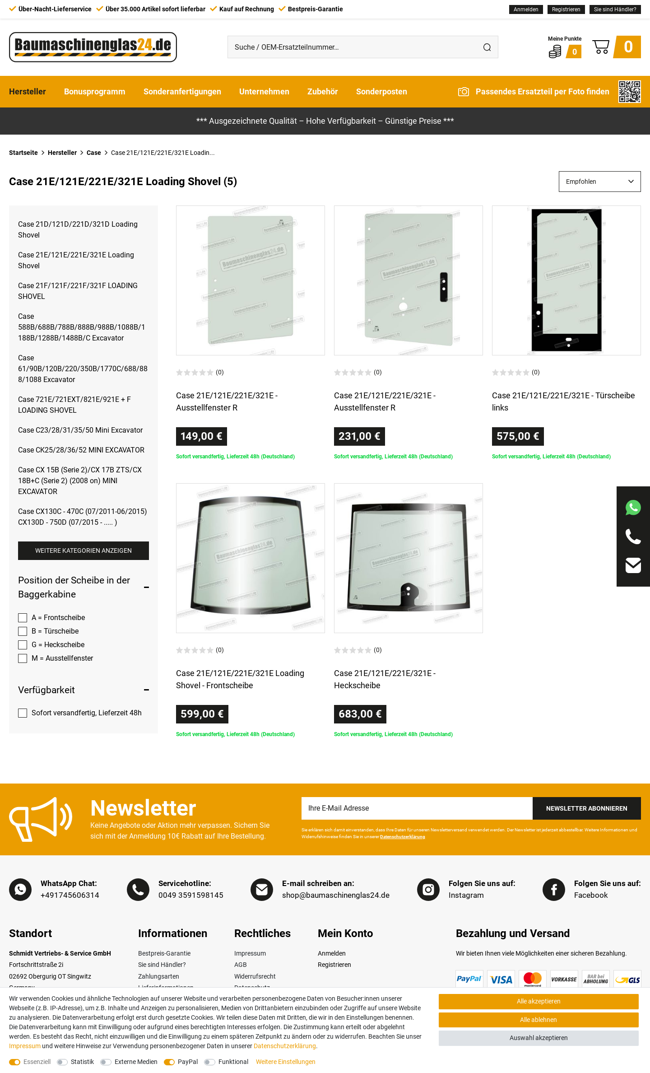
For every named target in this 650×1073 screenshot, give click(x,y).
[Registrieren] (566, 9)
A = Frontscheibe (58, 617)
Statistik (82, 1061)
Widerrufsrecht (255, 976)
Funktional (233, 1061)
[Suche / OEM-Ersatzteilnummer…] (352, 47)
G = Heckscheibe (58, 644)
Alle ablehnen (538, 1019)
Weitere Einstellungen (286, 1061)
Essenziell (37, 1061)
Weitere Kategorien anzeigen (83, 550)
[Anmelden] (526, 9)
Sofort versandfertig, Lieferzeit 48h (87, 713)
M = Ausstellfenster (62, 658)
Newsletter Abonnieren (586, 808)
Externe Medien (136, 1061)
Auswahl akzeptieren (539, 1037)
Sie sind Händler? (615, 9)
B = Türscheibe (55, 631)
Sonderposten (381, 91)
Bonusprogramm (94, 91)
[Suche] (487, 47)
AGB (240, 964)
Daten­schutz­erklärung (285, 1046)
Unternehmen (264, 91)
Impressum (250, 953)
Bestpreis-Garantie (164, 953)
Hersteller (27, 91)
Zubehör (322, 91)
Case (94, 152)
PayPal (188, 1061)
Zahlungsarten (158, 976)
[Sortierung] (600, 181)
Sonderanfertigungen (182, 91)
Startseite (23, 152)
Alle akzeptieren (539, 1001)
